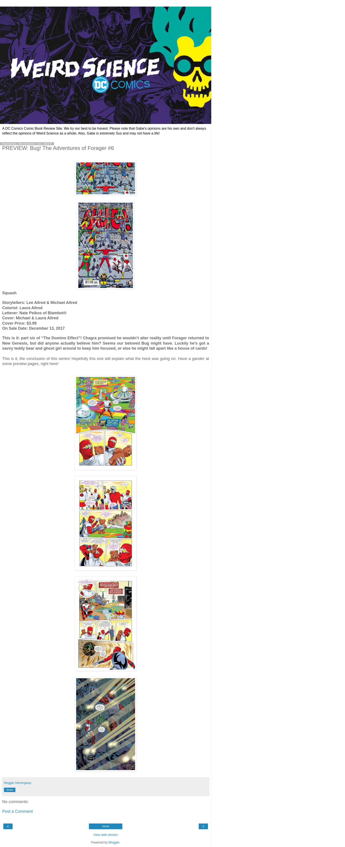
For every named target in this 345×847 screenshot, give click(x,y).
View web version (105, 834)
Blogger (114, 842)
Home (105, 826)
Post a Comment (17, 811)
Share (9, 789)
